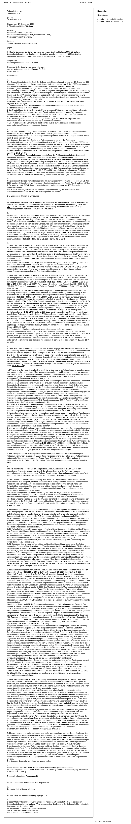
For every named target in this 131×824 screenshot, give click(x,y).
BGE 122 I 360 (53, 282)
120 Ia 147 (11, 284)
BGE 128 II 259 (63, 572)
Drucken (27, 2)
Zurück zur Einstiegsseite (13, 2)
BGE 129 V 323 (72, 316)
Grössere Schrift (85, 2)
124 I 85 (75, 282)
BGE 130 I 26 (28, 239)
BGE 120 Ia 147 (49, 443)
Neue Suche (102, 15)
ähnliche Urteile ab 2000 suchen (110, 21)
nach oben (107, 821)
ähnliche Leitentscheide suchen (110, 19)
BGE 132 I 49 (18, 366)
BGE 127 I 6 (21, 301)
